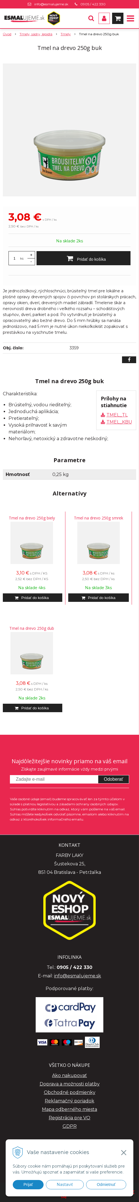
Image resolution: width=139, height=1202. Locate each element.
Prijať (28, 1184)
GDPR (70, 1126)
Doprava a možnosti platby (70, 1084)
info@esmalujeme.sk (51, 4)
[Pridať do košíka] (84, 258)
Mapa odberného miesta (69, 1109)
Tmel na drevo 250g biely (32, 518)
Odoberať (113, 779)
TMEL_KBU (119, 422)
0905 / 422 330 (93, 4)
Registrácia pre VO (69, 1117)
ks (21, 258)
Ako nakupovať (69, 1075)
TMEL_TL (117, 415)
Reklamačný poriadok (69, 1101)
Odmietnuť (106, 1184)
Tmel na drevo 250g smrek (98, 518)
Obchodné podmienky (69, 1092)
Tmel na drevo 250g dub (31, 628)
